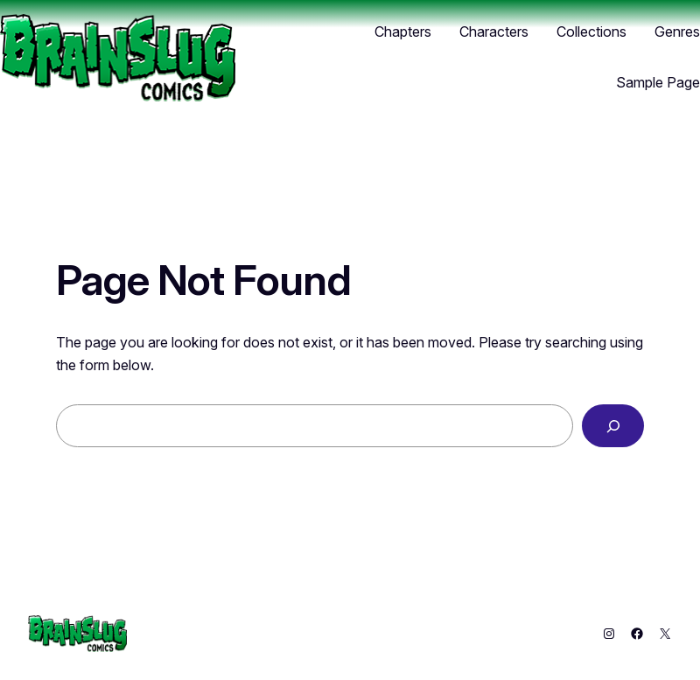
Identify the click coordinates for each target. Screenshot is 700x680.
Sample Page (658, 82)
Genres (677, 31)
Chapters (402, 31)
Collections (591, 31)
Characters (493, 31)
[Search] (613, 425)
